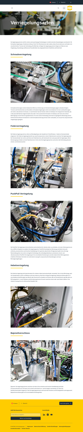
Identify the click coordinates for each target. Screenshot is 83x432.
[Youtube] (51, 414)
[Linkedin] (44, 414)
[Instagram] (47, 414)
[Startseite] (12, 14)
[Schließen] (70, 2)
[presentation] (62, 2)
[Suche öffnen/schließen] (58, 8)
